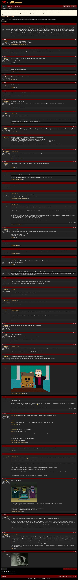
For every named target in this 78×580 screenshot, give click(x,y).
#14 (75, 161)
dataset (23, 19)
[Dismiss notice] (75, 10)
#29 (75, 332)
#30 (75, 344)
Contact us (59, 576)
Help (73, 576)
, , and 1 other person (19, 198)
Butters (12, 433)
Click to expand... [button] (43, 543)
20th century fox (15, 19)
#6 (75, 74)
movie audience (42, 19)
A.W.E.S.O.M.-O (14, 415)
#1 (75, 23)
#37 (75, 478)
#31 (75, 354)
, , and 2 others (18, 294)
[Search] (73, 6)
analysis (19, 19)
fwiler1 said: (14, 113)
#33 (75, 396)
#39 (75, 532)
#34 (75, 413)
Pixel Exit (32, 578)
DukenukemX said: (15, 310)
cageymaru (3, 19)
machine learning (34, 19)
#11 (75, 126)
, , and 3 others (17, 131)
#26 (75, 298)
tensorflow (53, 19)
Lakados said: (14, 173)
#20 (75, 240)
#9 (75, 99)
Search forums (9, 8)
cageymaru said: (14, 204)
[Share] (74, 24)
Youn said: (13, 270)
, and (16, 179)
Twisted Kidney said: (15, 151)
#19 (75, 227)
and (14, 245)
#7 (75, 82)
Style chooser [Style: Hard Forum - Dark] (4, 576)
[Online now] (1, 49)
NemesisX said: (14, 229)
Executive (13, 420)
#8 (75, 90)
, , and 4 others (18, 44)
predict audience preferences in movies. (36, 27)
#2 (75, 39)
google (26, 19)
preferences (49, 19)
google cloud (29, 19)
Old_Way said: (14, 193)
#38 (75, 514)
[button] (13, 6)
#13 (75, 149)
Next (5, 21)
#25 (75, 287)
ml (38, 19)
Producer (12, 417)
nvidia (46, 19)
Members (17, 6)
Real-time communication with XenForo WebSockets (42, 578)
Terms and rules (64, 576)
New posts (10, 6)
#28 (75, 323)
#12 (75, 135)
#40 (75, 551)
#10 (75, 111)
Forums (4, 6)
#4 (75, 56)
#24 (75, 277)
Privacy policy (70, 576)
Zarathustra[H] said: (15, 346)
